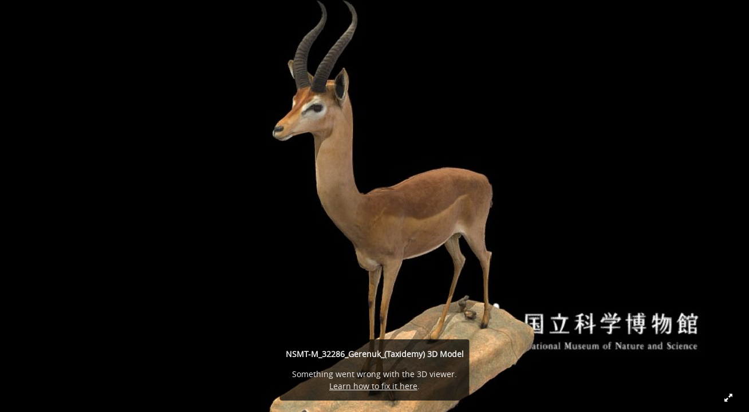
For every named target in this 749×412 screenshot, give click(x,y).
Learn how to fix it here (373, 386)
